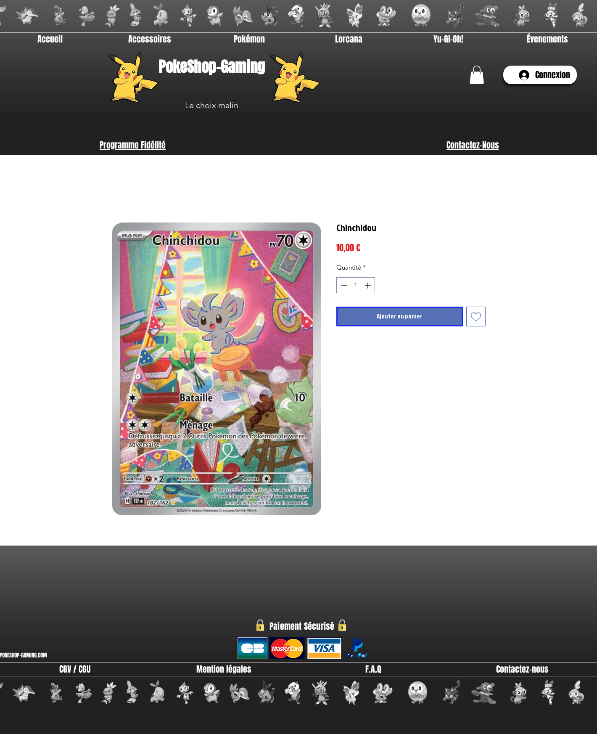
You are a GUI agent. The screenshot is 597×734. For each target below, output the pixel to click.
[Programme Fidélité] (132, 145)
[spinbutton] (356, 285)
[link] (476, 75)
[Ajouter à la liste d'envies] (476, 316)
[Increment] (368, 285)
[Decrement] (343, 285)
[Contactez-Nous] (473, 145)
